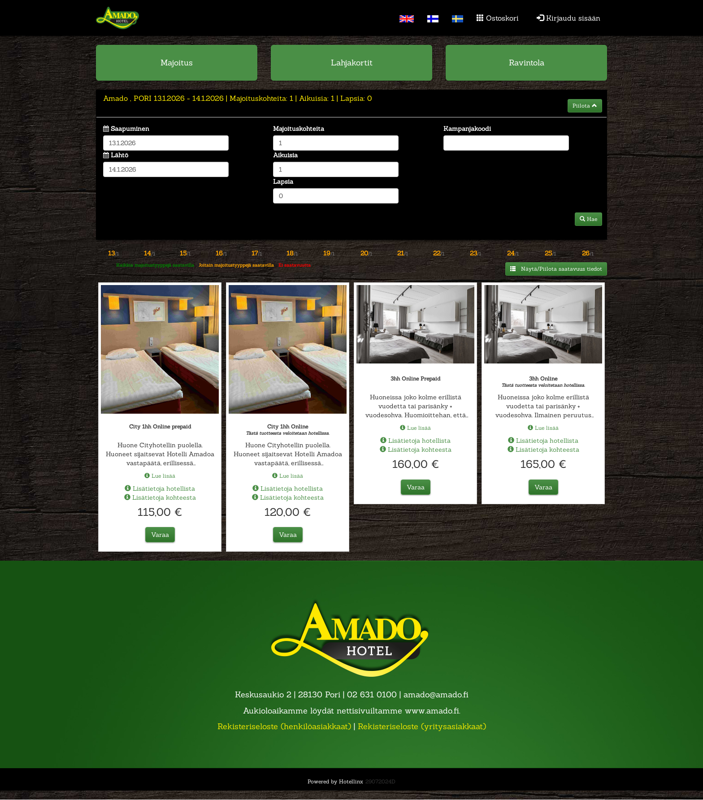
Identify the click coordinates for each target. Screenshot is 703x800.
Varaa (160, 535)
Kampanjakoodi (467, 129)
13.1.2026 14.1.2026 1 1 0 (237, 98)
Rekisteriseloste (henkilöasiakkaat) (284, 726)
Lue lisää (159, 475)
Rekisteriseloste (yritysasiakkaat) (422, 726)
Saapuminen (130, 129)
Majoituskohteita (298, 129)
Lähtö (119, 155)
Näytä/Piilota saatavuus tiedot (556, 268)
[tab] (351, 103)
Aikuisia (285, 155)
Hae (588, 219)
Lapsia (283, 181)
